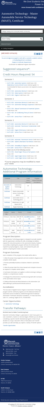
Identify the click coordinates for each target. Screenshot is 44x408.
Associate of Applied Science (7, 187)
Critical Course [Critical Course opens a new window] (23, 85)
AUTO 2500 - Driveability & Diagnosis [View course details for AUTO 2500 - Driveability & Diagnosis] (17, 145)
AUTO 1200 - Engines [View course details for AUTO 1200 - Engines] (13, 95)
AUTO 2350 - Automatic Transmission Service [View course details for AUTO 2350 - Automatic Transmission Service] (20, 139)
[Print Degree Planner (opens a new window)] (35, 54)
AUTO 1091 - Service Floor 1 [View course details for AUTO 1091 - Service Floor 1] (15, 116)
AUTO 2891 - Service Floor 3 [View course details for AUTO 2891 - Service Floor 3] (15, 148)
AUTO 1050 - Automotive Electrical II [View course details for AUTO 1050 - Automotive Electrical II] (17, 102)
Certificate (7, 191)
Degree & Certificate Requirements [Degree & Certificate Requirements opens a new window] (22, 62)
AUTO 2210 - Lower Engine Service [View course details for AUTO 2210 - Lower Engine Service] (17, 158)
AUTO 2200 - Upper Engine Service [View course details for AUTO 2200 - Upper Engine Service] (16, 156)
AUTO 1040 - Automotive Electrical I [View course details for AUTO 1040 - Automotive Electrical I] (17, 91)
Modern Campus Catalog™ (25, 406)
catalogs (12, 404)
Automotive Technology (12, 304)
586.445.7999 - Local (11, 351)
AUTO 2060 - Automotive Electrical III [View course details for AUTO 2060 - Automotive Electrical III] (17, 124)
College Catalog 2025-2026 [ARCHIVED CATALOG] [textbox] (16, 31)
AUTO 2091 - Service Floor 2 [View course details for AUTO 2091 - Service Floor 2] (15, 132)
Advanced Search (6, 44)
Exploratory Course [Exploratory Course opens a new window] (13, 85)
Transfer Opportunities (9, 325)
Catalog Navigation (8, 48)
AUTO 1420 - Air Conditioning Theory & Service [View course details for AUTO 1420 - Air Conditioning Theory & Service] (20, 112)
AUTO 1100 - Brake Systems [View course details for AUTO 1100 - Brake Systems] (15, 93)
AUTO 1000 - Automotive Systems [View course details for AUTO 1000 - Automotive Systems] (16, 83)
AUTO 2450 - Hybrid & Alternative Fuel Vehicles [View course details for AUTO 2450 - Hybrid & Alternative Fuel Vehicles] (20, 141)
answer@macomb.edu (12, 355)
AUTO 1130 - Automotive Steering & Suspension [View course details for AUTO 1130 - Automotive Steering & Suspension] (20, 104)
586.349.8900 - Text (11, 353)
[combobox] (22, 31)
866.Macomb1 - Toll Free (12, 349)
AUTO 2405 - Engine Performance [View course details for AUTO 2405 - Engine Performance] (16, 130)
